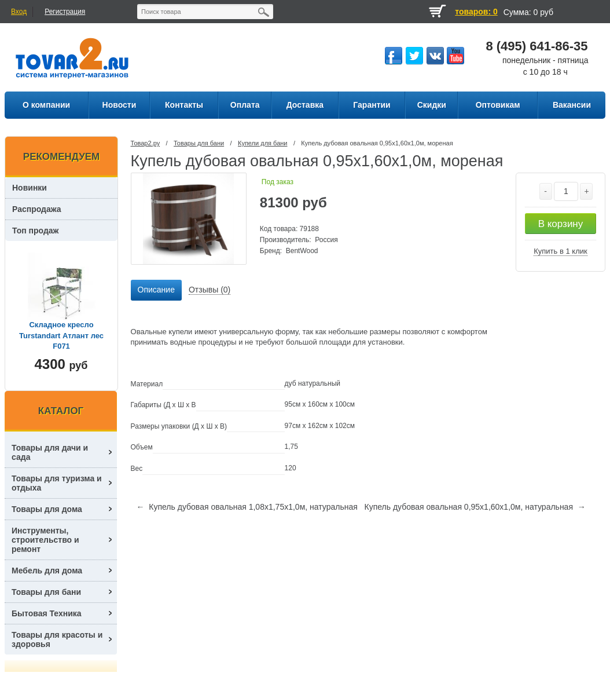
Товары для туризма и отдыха (57, 483)
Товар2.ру (145, 143)
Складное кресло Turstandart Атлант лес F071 (61, 335)
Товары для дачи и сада (50, 452)
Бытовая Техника (47, 613)
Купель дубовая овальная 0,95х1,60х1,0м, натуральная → (474, 506)
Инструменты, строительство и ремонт (45, 540)
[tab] (156, 290)
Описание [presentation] (156, 289)
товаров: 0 (476, 11)
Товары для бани (199, 143)
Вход (19, 12)
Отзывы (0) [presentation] (209, 289)
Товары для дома (47, 509)
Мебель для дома (47, 570)
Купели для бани (262, 143)
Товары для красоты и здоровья (57, 639)
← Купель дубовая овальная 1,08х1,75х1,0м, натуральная (247, 506)
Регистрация (65, 12)
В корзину (560, 223)
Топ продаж (35, 230)
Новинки (29, 187)
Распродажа (36, 209)
